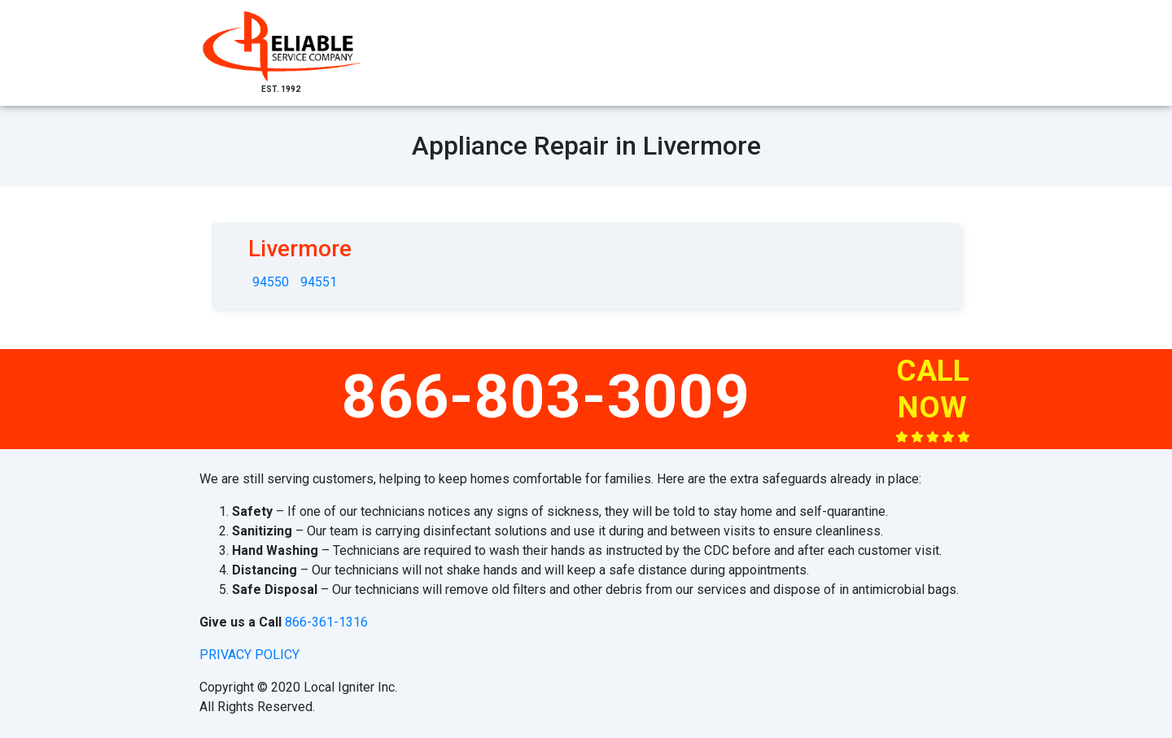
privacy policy (249, 654)
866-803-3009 (546, 396)
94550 (270, 282)
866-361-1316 (326, 622)
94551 (318, 282)
